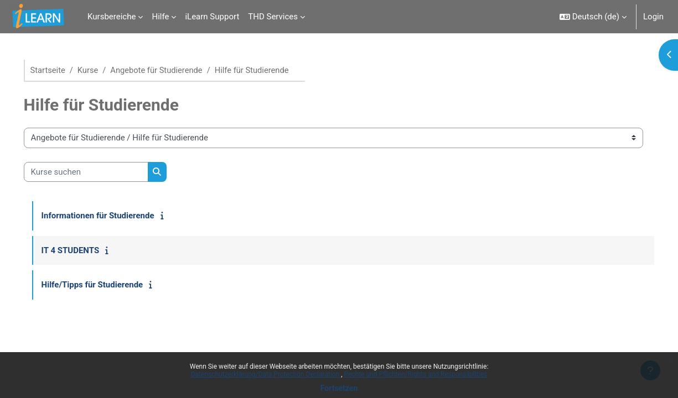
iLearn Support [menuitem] (212, 17)
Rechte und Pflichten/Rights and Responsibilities (416, 374)
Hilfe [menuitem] (160, 17)
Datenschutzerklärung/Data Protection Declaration (266, 374)
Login (653, 17)
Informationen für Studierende (113, 216)
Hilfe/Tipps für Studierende (108, 285)
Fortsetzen (339, 388)
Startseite (64, 70)
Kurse (104, 70)
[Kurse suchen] (101, 172)
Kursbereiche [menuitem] (111, 17)
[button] (593, 16)
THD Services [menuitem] (273, 17)
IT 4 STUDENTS (86, 250)
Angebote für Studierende (174, 70)
